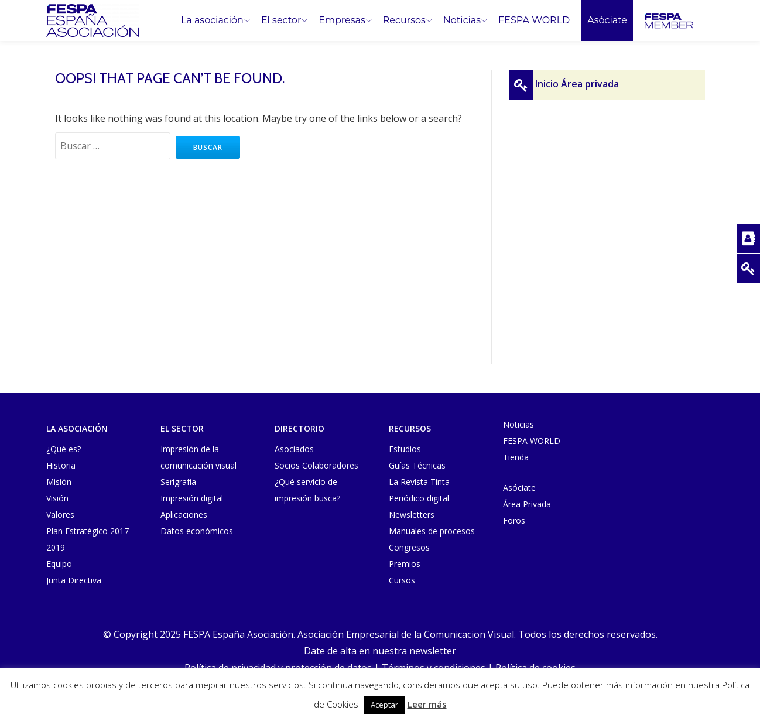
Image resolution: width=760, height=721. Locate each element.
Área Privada (527, 504)
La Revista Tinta (419, 481)
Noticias (462, 20)
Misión (58, 481)
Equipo (59, 563)
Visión (57, 498)
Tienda (516, 457)
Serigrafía (178, 481)
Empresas (342, 20)
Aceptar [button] (384, 704)
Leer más (427, 704)
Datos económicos (196, 531)
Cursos (402, 580)
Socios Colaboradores (316, 465)
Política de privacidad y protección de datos (278, 667)
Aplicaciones (183, 514)
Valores (60, 514)
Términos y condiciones (433, 667)
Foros (514, 520)
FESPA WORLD (534, 20)
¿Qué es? (63, 449)
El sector (281, 20)
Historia (61, 465)
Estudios (405, 449)
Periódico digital (419, 498)
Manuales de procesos (432, 531)
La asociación (212, 20)
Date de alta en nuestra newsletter (380, 650)
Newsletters (411, 514)
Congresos (409, 547)
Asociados (294, 449)
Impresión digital (191, 498)
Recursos (404, 20)
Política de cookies (535, 667)
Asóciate (607, 20)
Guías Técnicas (417, 465)
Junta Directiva (73, 580)
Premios (404, 563)
